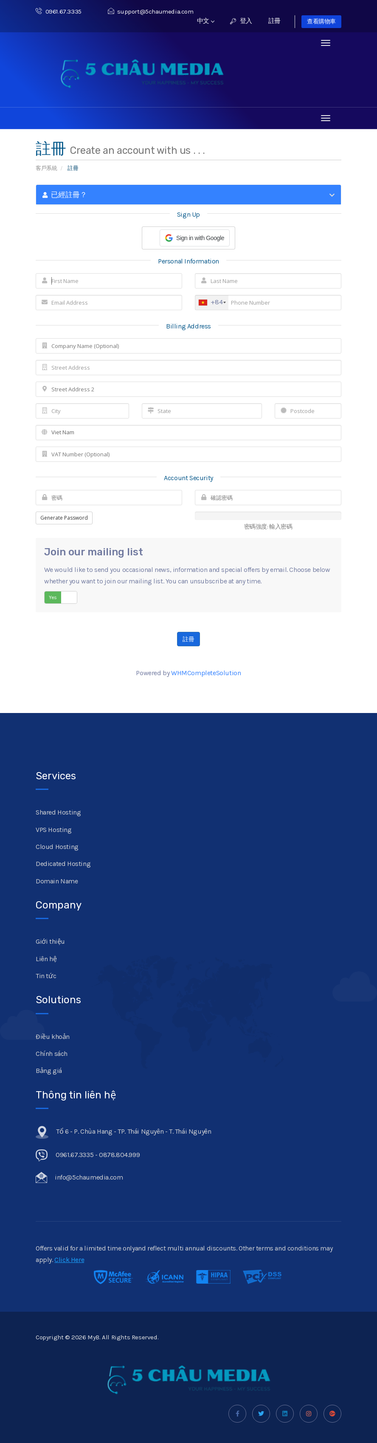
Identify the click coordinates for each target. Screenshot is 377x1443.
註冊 (274, 21)
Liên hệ (46, 959)
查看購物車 (321, 21)
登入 (241, 21)
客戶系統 (46, 168)
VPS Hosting (54, 830)
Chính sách (52, 1054)
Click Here (69, 1260)
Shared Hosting (58, 812)
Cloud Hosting (57, 847)
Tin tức (46, 976)
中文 (206, 21)
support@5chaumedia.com (151, 11)
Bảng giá (49, 1071)
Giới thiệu (50, 941)
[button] (195, 237)
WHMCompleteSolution (206, 673)
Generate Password (64, 517)
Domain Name (57, 881)
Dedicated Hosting (63, 864)
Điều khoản (53, 1037)
